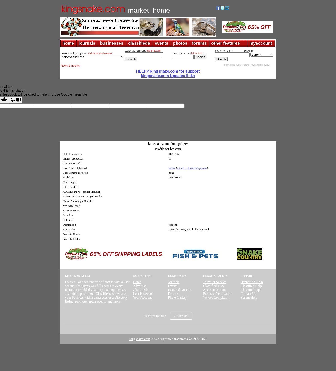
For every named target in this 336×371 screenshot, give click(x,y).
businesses (111, 43)
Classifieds (140, 290)
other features (225, 43)
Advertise (139, 286)
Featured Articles (180, 290)
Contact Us (248, 293)
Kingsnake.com (139, 339)
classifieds (139, 43)
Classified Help (251, 286)
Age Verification (214, 290)
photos (180, 43)
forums (199, 43)
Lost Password (143, 293)
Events (172, 286)
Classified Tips (251, 290)
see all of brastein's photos (192, 168)
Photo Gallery (177, 297)
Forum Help (249, 297)
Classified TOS (213, 286)
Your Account (142, 297)
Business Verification (217, 293)
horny (172, 168)
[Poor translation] (15, 99)
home (68, 43)
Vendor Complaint (215, 297)
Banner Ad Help (252, 282)
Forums (173, 293)
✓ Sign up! (181, 316)
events (161, 43)
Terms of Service (214, 282)
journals (87, 43)
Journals (173, 282)
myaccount (260, 43)
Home (137, 282)
